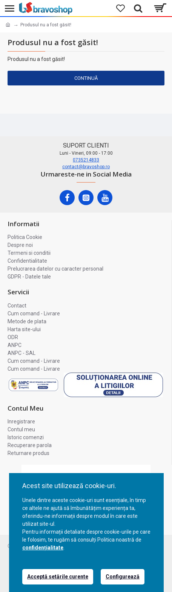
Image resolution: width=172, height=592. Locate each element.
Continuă (86, 78)
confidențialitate (42, 548)
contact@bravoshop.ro (86, 166)
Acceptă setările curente (57, 577)
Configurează (123, 577)
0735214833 (86, 160)
